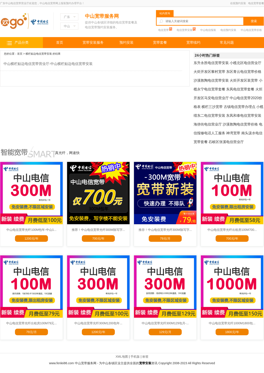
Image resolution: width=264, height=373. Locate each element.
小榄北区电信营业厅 (245, 63)
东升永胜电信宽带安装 (211, 63)
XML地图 (122, 356)
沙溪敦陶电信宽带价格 (240, 124)
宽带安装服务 (93, 42)
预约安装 (126, 42)
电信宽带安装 (185, 30)
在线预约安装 (238, 3)
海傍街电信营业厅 (208, 124)
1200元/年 (31, 238)
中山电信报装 (208, 30)
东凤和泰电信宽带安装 (243, 115)
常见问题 (227, 42)
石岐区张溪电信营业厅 (226, 142)
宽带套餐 (160, 42)
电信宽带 (163, 30)
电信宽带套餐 (256, 3)
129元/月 (165, 332)
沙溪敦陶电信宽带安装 (211, 80)
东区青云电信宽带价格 (243, 72)
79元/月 (165, 238)
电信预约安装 (228, 30)
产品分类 (22, 42)
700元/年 (98, 238)
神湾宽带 (233, 133)
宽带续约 (193, 42)
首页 (59, 42)
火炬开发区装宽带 (244, 80)
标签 (145, 356)
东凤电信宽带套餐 (240, 89)
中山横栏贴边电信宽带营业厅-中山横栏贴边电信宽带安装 (48, 64)
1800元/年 (232, 332)
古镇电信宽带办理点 (239, 107)
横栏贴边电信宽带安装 (39, 53)
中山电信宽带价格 (251, 30)
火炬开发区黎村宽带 (209, 72)
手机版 (135, 356)
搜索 (254, 21)
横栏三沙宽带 (212, 107)
